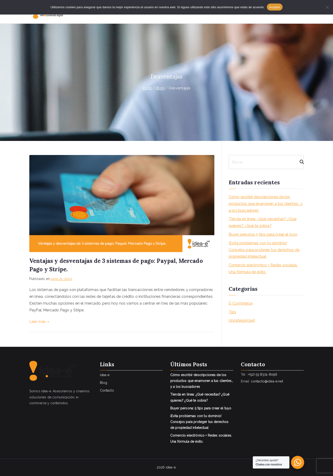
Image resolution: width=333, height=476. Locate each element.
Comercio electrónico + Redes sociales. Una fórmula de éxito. (263, 268)
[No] (327, 7)
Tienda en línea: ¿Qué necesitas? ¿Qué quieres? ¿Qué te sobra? (262, 222)
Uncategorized (242, 320)
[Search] (300, 162)
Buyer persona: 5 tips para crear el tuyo (263, 234)
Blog (103, 383)
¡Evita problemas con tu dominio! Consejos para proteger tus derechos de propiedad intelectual (264, 250)
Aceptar (274, 7)
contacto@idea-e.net (267, 381)
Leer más (39, 321)
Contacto (107, 390)
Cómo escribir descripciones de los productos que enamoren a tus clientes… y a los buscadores (266, 204)
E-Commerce (241, 303)
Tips (232, 312)
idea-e (105, 375)
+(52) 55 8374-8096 (262, 374)
